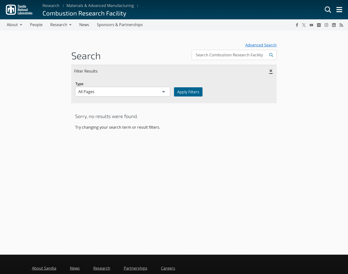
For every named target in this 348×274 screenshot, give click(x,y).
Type (79, 83)
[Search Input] (234, 55)
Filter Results (91, 71)
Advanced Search (261, 45)
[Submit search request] (271, 55)
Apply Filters (188, 92)
